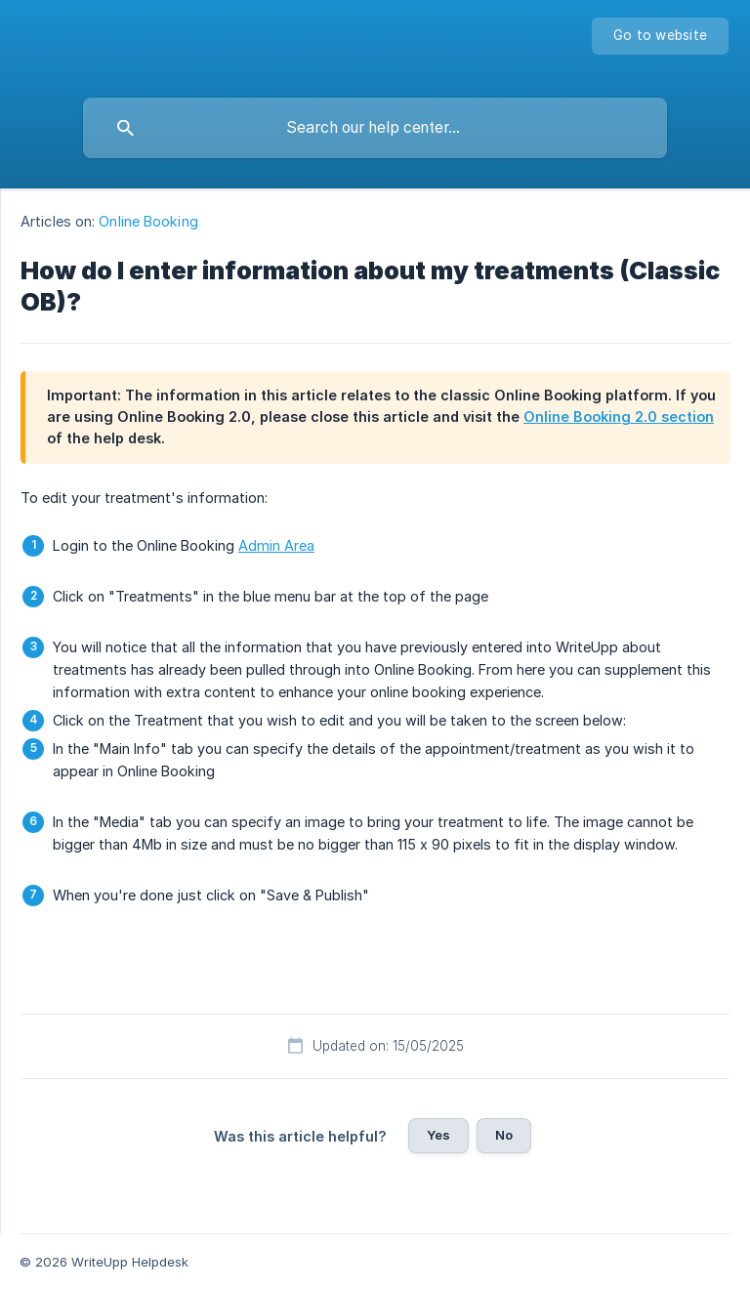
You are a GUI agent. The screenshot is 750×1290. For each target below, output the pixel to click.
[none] (660, 36)
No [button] (504, 1135)
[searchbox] (375, 128)
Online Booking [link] (148, 221)
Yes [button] (438, 1135)
